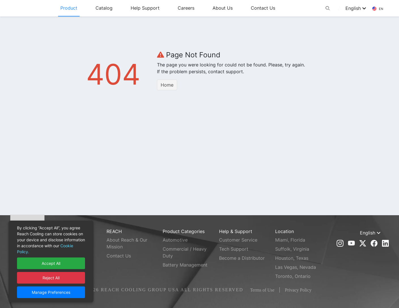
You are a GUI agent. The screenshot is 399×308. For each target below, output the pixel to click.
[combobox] (357, 8)
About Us (238, 8)
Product (84, 8)
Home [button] (167, 85)
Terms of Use (262, 290)
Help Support (160, 8)
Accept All (51, 263)
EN (377, 9)
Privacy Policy (298, 290)
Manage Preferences (51, 292)
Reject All (51, 277)
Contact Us (278, 8)
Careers (201, 8)
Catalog (119, 8)
